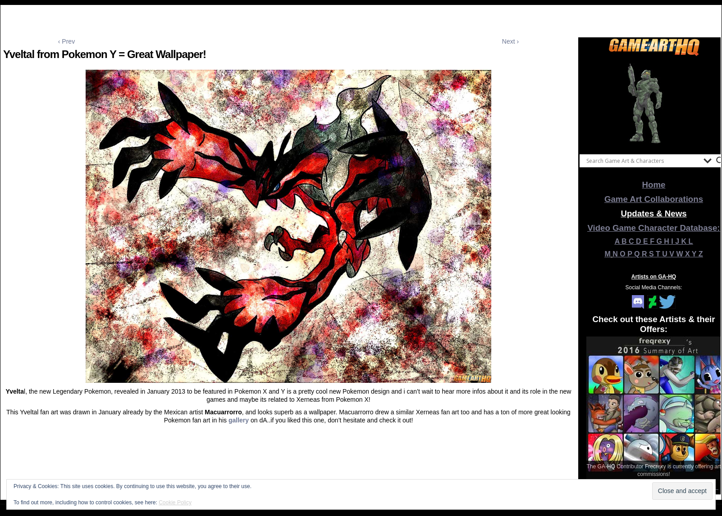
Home (654, 184)
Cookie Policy (175, 502)
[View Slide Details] (654, 103)
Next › (510, 41)
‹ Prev (66, 41)
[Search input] (642, 160)
